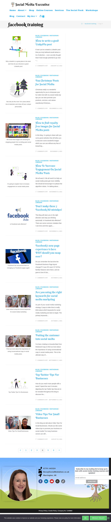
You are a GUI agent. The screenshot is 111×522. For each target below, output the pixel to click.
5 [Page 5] (48, 450)
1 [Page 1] (25, 450)
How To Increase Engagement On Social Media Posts (48, 169)
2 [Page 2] (31, 450)
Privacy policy (98, 518)
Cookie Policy (52, 511)
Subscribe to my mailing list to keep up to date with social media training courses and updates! (91, 471)
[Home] (82, 23)
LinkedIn (38, 37)
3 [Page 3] (36, 450)
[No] (108, 518)
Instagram (54, 35)
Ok (86, 518)
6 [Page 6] (53, 450)
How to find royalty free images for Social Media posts (47, 126)
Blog (37, 35)
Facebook (45, 35)
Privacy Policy (43, 511)
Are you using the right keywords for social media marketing (48, 296)
